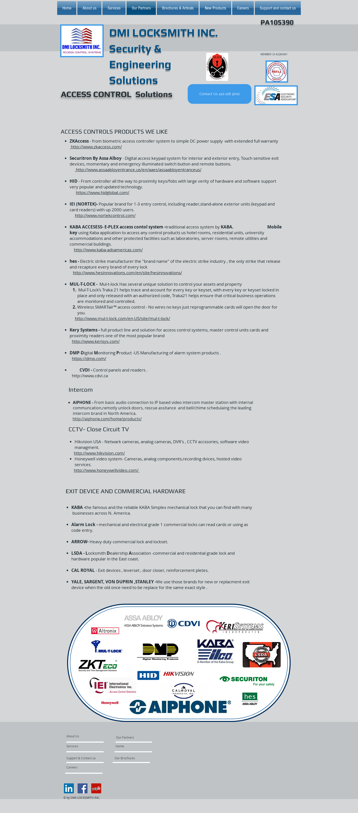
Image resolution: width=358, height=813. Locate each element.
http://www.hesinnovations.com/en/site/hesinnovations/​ (127, 272)
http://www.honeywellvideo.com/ (106, 470)
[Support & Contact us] (81, 758)
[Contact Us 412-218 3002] (219, 94)
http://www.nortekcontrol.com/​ (105, 215)
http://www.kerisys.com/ (96, 341)
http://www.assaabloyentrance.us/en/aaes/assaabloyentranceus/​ (138, 169)
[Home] (119, 746)
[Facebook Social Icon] (83, 788)
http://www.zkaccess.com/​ (96, 147)
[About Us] (85, 736)
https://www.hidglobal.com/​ (102, 192)
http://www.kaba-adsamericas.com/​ (108, 250)
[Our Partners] (125, 737)
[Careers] (79, 767)
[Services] (80, 746)
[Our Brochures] (128, 758)
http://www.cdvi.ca (90, 376)
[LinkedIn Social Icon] (69, 788)
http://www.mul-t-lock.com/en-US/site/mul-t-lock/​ (122, 318)
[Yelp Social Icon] (96, 788)
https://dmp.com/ (89, 358)
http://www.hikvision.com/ (99, 453)
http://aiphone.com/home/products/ (107, 419)
